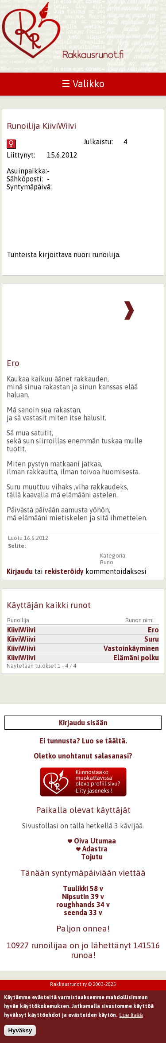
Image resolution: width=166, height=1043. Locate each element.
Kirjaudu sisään (83, 723)
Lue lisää (131, 1015)
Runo (106, 562)
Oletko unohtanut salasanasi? (83, 756)
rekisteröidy (64, 571)
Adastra (92, 849)
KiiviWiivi (21, 630)
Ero (153, 630)
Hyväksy (20, 1031)
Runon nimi (139, 620)
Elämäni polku (136, 658)
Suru (151, 639)
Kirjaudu (20, 571)
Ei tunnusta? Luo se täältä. (83, 741)
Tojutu (92, 857)
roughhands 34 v (83, 904)
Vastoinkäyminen (131, 648)
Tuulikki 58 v (83, 889)
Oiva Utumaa (92, 841)
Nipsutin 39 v (83, 897)
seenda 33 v (83, 912)
